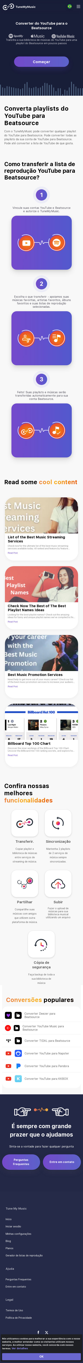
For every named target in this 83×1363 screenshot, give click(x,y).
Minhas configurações (18, 1233)
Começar (41, 61)
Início (9, 1219)
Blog (8, 1241)
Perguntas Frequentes (21, 1162)
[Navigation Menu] (78, 7)
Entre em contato (62, 1162)
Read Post (13, 553)
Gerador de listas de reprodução (24, 1255)
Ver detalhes (20, 1348)
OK (41, 1356)
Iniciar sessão (13, 1226)
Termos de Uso (14, 1310)
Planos (9, 1248)
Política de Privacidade (19, 1317)
